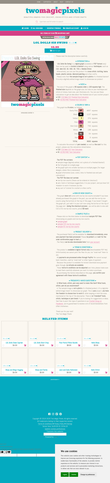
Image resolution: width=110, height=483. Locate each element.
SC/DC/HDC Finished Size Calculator (73, 99)
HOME (38, 2)
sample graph (62, 221)
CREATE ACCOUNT (71, 28)
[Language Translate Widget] (55, 434)
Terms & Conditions (45, 423)
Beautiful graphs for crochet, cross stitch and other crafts (55, 17)
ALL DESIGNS (37, 28)
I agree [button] (65, 475)
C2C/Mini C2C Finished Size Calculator (75, 97)
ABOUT (56, 2)
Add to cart (55, 50)
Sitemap (69, 423)
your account (95, 242)
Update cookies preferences (55, 429)
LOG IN (84, 28)
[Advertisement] (27, 129)
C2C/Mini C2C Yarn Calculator (71, 149)
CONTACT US (69, 2)
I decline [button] (73, 475)
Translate (59, 437)
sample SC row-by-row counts (68, 226)
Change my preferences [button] (87, 475)
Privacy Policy (59, 423)
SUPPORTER (47, 2)
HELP (61, 2)
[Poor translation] (7, 452)
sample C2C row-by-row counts (69, 224)
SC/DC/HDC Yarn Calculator (70, 152)
